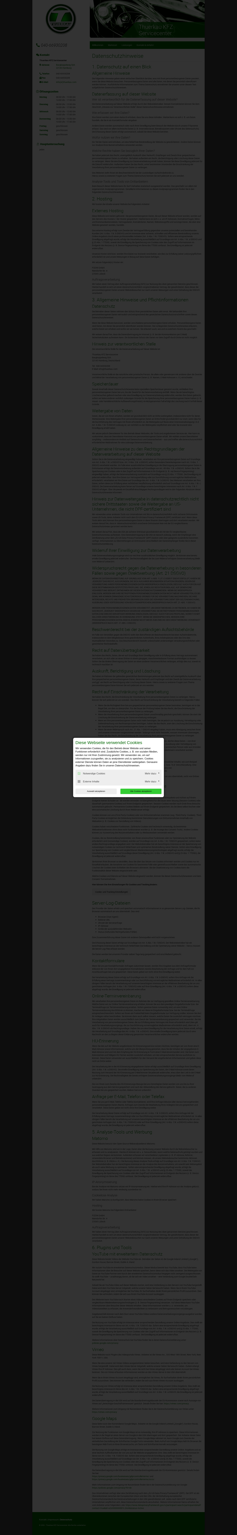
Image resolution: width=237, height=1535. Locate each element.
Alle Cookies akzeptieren (142, 791)
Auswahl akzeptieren (95, 791)
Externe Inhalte (88, 781)
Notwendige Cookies (91, 773)
